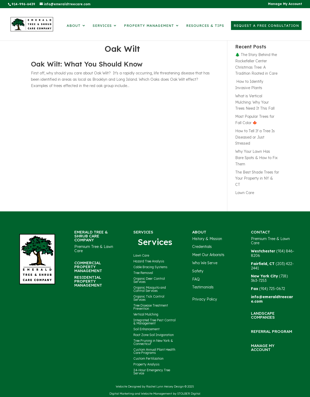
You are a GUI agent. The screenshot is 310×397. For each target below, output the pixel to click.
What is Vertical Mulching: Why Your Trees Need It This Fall (255, 102)
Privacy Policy (204, 299)
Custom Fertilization (148, 358)
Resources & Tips (205, 26)
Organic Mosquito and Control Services (149, 289)
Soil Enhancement (146, 329)
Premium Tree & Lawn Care (93, 248)
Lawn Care (244, 192)
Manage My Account (285, 4)
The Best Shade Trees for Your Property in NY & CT (257, 178)
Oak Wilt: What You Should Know (87, 64)
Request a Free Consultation (266, 25)
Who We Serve (204, 263)
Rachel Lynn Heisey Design (165, 386)
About (74, 26)
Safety (197, 271)
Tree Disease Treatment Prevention (150, 307)
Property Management (149, 26)
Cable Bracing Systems (150, 267)
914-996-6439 (23, 4)
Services (102, 26)
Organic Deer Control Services (149, 280)
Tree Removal (143, 273)
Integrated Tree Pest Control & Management (154, 321)
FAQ (196, 279)
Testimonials (203, 287)
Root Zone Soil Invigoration (153, 335)
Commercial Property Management (88, 266)
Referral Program (271, 331)
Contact (260, 232)
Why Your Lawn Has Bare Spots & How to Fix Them (256, 157)
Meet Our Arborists (208, 254)
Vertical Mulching (145, 314)
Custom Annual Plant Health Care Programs (154, 351)
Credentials (202, 246)
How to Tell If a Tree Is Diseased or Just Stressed (255, 137)
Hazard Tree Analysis (148, 261)
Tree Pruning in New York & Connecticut (153, 342)
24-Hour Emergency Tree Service (151, 371)
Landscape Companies (263, 315)
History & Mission (207, 238)
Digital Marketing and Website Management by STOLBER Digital (154, 393)
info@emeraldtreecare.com (272, 299)
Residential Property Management (88, 281)
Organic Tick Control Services (148, 298)
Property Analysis (146, 364)
